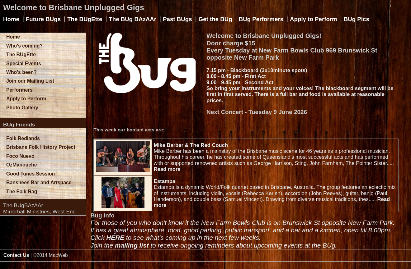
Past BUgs (177, 19)
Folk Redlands (23, 138)
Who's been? (21, 72)
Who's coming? (24, 45)
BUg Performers (261, 19)
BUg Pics (356, 19)
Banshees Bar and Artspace (39, 182)
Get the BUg (215, 19)
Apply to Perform (313, 19)
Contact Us (16, 255)
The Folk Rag (21, 191)
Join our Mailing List (30, 81)
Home (11, 19)
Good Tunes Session (30, 173)
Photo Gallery (22, 107)
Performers (19, 90)
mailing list (132, 245)
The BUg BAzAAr (132, 19)
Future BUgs (43, 19)
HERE (115, 237)
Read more (167, 169)
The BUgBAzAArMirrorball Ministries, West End (39, 208)
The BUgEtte (84, 19)
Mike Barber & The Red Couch (191, 145)
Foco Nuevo (20, 156)
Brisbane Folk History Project (40, 147)
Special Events (23, 63)
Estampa (164, 181)
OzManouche (21, 164)
